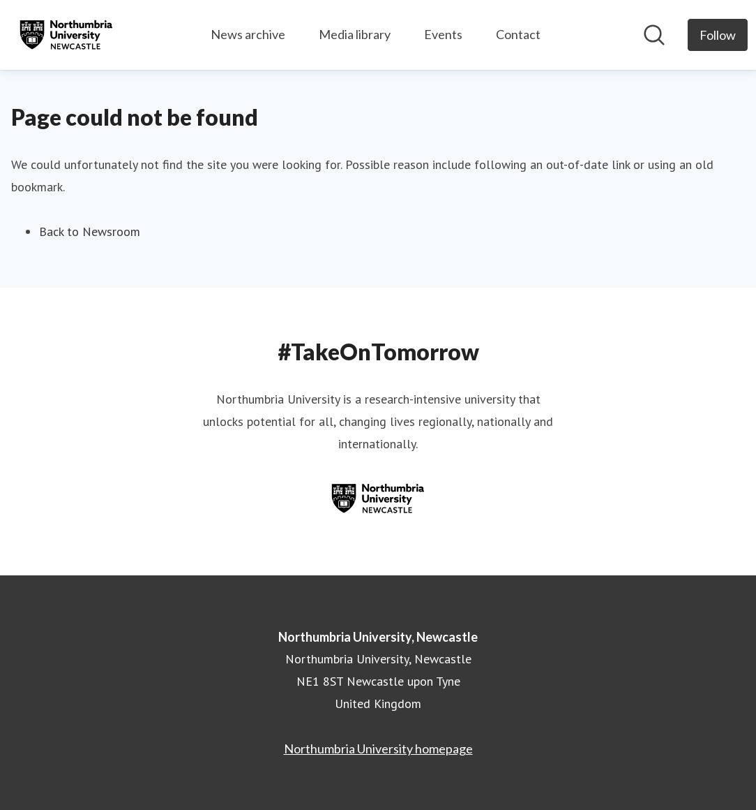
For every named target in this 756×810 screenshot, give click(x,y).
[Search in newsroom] (654, 35)
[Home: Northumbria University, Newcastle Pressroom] (66, 34)
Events (443, 34)
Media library (355, 34)
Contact (518, 34)
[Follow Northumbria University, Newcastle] (718, 35)
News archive (248, 34)
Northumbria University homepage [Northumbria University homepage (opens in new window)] (378, 748)
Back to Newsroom (89, 231)
